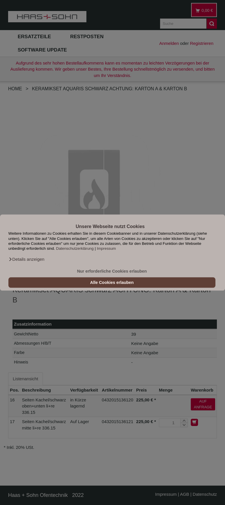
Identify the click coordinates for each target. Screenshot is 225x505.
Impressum (106, 249)
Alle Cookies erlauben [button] (112, 282)
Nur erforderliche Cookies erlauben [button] (112, 271)
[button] (26, 259)
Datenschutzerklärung (75, 249)
